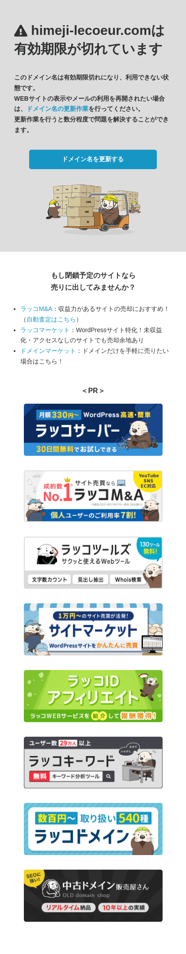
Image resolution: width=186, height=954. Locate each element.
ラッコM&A (36, 308)
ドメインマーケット (48, 350)
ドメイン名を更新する (93, 159)
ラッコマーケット (45, 329)
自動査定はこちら (51, 319)
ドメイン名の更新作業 (57, 108)
